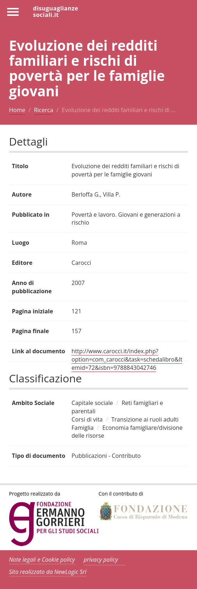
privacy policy (101, 559)
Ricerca (43, 110)
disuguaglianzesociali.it (55, 11)
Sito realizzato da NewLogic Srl (47, 572)
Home (17, 110)
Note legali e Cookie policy (42, 559)
